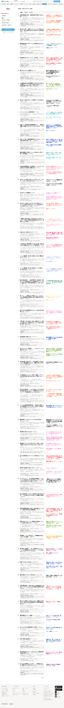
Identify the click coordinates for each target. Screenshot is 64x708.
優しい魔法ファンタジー (52, 553)
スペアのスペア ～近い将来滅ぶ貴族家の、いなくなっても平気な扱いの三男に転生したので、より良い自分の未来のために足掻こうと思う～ (32, 480)
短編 (8, 19)
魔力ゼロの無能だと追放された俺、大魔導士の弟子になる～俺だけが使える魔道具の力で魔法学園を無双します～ (32, 602)
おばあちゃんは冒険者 (25, 192)
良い (47, 130)
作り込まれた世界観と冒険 (53, 619)
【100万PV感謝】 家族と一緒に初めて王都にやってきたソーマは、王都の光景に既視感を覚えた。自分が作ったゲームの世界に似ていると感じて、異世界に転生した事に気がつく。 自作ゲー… (32, 183)
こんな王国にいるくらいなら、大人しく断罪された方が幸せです (54, 220)
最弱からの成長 (5, 22)
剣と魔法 (4, 25)
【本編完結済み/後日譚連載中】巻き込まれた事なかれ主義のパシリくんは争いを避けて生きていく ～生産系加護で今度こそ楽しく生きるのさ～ (32, 84)
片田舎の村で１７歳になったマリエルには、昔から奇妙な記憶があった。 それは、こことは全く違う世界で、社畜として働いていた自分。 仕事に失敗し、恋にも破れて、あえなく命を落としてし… (32, 448)
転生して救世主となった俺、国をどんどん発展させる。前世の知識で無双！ (54, 141)
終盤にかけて (49, 47)
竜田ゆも (31, 349)
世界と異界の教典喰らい (25, 638)
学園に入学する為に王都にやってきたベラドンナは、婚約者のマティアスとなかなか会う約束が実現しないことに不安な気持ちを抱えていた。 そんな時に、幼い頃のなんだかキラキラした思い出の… (32, 577)
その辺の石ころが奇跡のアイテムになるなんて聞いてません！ (53, 323)
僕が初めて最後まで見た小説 (53, 157)
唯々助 (35, 206)
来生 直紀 (27, 298)
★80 (21, 609)
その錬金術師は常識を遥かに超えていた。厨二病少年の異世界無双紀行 (54, 282)
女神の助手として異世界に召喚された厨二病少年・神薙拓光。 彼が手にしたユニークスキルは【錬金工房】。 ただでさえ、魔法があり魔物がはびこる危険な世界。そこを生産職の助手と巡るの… (32, 286)
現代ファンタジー (26, 159)
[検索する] (34, 1)
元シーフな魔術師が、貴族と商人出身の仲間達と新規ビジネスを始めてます (54, 270)
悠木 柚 (33, 192)
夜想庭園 (42, 57)
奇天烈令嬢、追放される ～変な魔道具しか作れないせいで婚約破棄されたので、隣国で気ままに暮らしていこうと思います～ (32, 363)
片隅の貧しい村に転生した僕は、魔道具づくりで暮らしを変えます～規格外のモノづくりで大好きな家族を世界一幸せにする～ (32, 323)
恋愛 (24, 173)
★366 (21, 355)
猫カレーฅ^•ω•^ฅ (35, 653)
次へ (43, 677)
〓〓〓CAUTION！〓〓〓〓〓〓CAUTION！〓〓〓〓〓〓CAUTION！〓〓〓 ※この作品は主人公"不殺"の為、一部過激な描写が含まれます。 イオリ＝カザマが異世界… (32, 590)
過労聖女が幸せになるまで (26, 431)
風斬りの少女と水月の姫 (25, 562)
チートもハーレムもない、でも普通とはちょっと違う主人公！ (53, 258)
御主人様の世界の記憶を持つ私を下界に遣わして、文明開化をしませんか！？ (54, 457)
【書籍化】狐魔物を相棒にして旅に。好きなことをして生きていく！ (54, 31)
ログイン (51, 1)
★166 (21, 528)
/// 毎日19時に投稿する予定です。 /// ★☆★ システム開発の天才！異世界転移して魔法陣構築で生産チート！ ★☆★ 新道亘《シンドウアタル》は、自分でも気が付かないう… (32, 114)
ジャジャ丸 (28, 603)
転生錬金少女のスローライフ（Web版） (29, 57)
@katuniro (34, 336)
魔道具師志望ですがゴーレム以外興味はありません (32, 43)
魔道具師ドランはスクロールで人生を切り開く (31, 419)
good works (49, 88)
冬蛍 (35, 70)
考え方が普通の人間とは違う (53, 34)
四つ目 (35, 232)
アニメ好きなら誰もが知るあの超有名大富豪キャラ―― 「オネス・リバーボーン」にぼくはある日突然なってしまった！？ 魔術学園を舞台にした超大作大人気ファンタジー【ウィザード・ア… (32, 301)
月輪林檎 (40, 627)
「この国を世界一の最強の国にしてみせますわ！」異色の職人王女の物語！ (54, 395)
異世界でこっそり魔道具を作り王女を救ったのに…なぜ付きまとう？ (54, 17)
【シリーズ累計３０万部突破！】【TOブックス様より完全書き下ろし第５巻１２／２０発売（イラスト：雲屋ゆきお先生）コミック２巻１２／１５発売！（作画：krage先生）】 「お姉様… (32, 247)
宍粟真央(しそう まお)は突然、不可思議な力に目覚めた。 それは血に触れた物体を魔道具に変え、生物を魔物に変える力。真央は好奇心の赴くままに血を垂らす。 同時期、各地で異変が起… (32, 208)
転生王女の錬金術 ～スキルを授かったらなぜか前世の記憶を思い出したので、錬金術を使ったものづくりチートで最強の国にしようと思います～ (32, 391)
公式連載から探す (4, 693)
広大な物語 (49, 261)
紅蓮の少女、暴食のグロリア (26, 232)
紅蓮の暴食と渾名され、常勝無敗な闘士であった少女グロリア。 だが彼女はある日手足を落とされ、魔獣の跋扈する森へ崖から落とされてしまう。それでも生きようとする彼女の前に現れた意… (32, 234)
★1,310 (21, 198)
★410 (21, 317)
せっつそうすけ (37, 615)
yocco (38, 167)
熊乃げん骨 (32, 407)
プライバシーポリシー (47, 698)
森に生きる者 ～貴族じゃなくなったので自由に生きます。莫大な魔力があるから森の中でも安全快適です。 (32, 30)
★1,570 (21, 159)
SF (13, 689)
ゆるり (25, 31)
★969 (21, 211)
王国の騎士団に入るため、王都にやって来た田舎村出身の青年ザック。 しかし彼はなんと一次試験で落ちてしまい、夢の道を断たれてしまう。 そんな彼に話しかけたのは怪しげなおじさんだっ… (32, 410)
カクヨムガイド (46, 688)
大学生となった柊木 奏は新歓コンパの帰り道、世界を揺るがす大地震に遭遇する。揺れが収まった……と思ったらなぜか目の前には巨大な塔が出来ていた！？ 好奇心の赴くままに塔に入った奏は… (32, 156)
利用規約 (45, 693)
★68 (21, 670)
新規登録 (57, 1)
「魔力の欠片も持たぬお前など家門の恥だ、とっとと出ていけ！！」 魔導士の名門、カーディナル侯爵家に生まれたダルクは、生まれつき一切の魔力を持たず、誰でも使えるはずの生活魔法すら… (32, 606)
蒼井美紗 (35, 140)
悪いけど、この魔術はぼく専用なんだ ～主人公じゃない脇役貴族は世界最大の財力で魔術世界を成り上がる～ (32, 297)
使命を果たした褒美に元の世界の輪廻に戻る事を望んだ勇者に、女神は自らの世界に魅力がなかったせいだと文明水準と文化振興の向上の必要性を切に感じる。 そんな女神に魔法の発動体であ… (32, 459)
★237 (21, 451)
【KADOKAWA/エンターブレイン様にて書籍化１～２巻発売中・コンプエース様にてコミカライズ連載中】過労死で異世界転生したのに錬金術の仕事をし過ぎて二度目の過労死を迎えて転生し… (32, 60)
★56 (21, 593)
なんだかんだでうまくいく (53, 76)
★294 (21, 413)
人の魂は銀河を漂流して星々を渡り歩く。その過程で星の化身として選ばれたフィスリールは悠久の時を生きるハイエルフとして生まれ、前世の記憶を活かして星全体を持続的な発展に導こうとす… (32, 525)
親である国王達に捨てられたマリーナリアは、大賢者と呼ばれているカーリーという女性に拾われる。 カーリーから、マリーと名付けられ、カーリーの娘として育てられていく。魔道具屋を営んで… (32, 629)
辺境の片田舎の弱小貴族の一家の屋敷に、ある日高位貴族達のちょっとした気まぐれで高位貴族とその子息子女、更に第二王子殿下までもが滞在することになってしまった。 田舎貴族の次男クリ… (32, 103)
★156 (21, 502)
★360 (21, 369)
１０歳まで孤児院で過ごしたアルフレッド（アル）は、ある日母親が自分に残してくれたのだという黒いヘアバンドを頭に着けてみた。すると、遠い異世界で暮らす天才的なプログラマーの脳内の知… (32, 352)
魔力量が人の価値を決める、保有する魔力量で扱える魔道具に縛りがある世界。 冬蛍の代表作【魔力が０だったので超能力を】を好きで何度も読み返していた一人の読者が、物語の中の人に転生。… (32, 483)
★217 (21, 486)
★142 (21, 580)
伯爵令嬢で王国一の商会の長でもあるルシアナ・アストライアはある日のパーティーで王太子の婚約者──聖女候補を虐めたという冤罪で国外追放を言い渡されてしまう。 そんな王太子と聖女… (32, 224)
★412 (21, 342)
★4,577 (21, 117)
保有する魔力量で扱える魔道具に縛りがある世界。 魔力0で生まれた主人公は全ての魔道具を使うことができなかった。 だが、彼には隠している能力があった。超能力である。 (32, 73)
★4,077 (21, 92)
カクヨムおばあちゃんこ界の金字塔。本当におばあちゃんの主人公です (54, 198)
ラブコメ (14, 690)
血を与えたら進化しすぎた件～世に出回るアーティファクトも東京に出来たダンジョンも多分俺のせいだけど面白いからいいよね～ (32, 205)
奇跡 (3, 19)
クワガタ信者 (29, 588)
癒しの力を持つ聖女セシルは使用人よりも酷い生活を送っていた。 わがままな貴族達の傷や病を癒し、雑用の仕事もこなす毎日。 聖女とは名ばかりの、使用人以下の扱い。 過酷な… (32, 434)
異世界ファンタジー (27, 37)
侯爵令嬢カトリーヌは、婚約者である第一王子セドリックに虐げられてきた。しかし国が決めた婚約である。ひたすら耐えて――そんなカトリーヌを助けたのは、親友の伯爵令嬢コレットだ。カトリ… (32, 499)
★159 (21, 567)
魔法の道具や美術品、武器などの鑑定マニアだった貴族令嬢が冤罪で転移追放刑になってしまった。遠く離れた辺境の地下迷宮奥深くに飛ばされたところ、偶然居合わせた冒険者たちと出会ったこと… (32, 618)
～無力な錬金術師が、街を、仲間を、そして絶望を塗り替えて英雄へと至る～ (54, 510)
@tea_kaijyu (24, 101)
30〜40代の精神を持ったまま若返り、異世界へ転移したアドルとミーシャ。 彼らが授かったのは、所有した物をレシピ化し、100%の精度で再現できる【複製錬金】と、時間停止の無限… (32, 512)
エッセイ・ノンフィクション (17, 693)
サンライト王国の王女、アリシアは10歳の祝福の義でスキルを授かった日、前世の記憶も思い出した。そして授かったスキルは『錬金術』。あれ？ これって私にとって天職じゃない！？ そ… (32, 396)
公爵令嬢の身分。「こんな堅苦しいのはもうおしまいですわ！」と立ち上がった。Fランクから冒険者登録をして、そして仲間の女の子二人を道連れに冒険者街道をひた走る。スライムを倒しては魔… (32, 667)
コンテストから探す (5, 689)
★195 (21, 473)
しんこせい (35, 364)
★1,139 (21, 237)
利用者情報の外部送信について (49, 699)
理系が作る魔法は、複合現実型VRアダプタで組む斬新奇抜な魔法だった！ (54, 350)
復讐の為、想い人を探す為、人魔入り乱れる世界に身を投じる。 (54, 641)
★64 (21, 644)
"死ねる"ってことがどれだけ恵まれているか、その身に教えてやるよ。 (53, 588)
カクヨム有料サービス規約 (48, 694)
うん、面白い (49, 631)
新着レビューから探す (5, 695)
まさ (22, 446)
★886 (21, 250)
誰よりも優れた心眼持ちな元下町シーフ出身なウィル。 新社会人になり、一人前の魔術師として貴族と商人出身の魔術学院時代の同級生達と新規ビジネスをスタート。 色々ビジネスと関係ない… (32, 272)
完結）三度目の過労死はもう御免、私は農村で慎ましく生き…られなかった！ (54, 59)
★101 (21, 542)
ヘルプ (45, 689)
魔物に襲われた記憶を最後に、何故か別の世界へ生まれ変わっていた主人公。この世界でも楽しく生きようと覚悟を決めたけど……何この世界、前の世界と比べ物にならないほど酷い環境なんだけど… (32, 143)
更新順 (26, 12)
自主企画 (34, 688)
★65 (21, 632)
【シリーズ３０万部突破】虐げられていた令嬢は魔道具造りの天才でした (54, 246)
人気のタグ (34, 689)
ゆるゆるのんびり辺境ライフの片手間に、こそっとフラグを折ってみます (53, 102)
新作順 (31, 12)
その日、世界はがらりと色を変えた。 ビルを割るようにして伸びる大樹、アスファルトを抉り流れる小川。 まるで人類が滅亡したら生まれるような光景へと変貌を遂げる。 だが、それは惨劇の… (32, 641)
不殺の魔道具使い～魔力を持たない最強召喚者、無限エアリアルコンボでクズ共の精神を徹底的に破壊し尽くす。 (32, 587)
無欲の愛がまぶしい (51, 461)
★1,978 (21, 173)
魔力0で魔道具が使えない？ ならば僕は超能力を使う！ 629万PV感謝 (54, 72)
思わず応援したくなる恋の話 (53, 448)
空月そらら (34, 324)
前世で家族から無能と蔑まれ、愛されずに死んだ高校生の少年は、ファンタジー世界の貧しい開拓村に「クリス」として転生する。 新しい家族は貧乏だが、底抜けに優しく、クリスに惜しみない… (32, 326)
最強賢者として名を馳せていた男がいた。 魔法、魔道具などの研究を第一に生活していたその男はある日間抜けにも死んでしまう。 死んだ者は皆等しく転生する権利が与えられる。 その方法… (32, 539)
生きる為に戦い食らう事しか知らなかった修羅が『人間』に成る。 (54, 234)
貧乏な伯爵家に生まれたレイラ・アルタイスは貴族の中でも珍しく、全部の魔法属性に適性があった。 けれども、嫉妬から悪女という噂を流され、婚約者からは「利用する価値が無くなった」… (32, 314)
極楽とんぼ (26, 257)
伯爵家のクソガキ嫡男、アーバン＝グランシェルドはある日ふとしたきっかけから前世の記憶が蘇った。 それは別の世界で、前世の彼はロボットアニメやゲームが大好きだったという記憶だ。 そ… (32, 47)
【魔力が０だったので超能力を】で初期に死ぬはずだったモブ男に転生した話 (53, 480)
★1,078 (21, 186)
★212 (21, 437)
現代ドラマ (24, 690)
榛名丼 (42, 245)
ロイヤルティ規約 (50, 693)
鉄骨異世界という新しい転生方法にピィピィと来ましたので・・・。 (54, 473)
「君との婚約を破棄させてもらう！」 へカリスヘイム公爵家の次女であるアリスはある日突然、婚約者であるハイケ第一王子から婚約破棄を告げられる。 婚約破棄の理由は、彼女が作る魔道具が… (32, 366)
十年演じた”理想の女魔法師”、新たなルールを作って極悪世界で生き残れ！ (54, 377)
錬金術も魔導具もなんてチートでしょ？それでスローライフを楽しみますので (54, 168)
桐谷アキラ (22, 377)
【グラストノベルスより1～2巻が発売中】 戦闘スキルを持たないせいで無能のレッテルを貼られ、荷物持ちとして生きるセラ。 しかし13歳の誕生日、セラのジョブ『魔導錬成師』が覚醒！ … (32, 130)
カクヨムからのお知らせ (48, 690)
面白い (48, 208)
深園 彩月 (32, 536)
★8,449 (21, 63)
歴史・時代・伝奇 (25, 693)
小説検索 (34, 694)
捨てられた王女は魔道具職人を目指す (28, 627)
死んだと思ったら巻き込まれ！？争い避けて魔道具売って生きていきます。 (54, 85)
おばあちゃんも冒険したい (53, 193)
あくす (39, 509)
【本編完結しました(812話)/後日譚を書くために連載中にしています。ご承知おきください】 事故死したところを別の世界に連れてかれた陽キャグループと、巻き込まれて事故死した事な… (32, 89)
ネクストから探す (4, 688)
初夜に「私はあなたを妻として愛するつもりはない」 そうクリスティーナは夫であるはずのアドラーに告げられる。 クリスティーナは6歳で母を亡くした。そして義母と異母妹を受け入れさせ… (32, 170)
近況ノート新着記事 (36, 693)
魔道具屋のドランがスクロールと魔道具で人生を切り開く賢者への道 (54, 421)
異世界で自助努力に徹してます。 (27, 467)
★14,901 (21, 50)
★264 (21, 383)
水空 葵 (33, 221)
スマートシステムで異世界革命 (27, 112)
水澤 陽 (31, 153)
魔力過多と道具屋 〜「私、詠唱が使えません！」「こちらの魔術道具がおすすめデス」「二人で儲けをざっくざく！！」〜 (32, 550)
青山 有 (24, 284)
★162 (21, 515)
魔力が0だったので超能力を (26, 70)
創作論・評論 (15, 694)
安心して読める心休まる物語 (53, 144)
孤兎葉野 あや (35, 562)
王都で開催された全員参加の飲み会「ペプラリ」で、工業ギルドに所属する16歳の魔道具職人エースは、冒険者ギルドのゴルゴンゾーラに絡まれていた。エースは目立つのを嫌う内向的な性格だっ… (32, 655)
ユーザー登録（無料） (10, 31)
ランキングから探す (5, 690)
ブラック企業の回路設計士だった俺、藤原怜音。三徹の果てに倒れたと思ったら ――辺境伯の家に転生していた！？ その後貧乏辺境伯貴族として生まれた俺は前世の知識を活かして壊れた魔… (32, 19)
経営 (9, 25)
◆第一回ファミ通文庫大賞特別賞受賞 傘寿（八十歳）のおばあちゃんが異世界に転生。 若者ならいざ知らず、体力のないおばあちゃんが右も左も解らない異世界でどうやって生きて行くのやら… (32, 195)
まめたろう (25, 16)
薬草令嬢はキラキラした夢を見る (27, 574)
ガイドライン (46, 697)
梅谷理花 (33, 551)
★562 (21, 289)
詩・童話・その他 (25, 694)
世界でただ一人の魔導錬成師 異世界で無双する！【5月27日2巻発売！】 (54, 127)
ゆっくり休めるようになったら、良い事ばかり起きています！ (53, 433)
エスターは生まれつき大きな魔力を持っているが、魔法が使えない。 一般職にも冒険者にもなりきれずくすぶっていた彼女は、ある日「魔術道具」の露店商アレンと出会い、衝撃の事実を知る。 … (32, 554)
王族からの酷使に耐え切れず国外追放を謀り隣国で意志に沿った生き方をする (54, 439)
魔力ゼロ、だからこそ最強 (53, 601)
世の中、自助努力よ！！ (52, 468)
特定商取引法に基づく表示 (48, 695)
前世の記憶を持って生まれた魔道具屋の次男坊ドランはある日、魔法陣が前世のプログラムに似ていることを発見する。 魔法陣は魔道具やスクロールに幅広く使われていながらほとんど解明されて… (32, 423)
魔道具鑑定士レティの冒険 (26, 615)
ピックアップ (35, 690)
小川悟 (36, 112)
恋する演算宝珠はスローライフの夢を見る (29, 455)
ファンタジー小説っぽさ (52, 105)
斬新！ (48, 300)
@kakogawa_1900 (24, 420)
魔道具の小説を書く (8, 29)
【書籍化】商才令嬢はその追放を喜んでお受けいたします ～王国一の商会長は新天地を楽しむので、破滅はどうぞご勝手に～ (32, 220)
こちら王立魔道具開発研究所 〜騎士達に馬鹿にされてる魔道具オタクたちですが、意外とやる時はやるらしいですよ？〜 (32, 406)
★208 (21, 426)
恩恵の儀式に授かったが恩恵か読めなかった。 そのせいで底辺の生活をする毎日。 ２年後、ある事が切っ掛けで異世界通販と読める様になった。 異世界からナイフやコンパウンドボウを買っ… (32, 339)
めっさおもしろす (51, 380)
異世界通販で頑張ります (25, 336)
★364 (21, 329)
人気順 (21, 12)
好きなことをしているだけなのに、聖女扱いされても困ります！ (54, 312)
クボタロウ (34, 638)
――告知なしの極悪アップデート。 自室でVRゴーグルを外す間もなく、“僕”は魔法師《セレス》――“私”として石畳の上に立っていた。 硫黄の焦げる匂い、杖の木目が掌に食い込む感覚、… (32, 380)
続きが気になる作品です (52, 237)
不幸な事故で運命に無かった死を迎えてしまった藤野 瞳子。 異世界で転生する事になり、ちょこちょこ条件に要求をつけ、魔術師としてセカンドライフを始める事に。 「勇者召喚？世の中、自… (32, 470)
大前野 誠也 (23, 44)
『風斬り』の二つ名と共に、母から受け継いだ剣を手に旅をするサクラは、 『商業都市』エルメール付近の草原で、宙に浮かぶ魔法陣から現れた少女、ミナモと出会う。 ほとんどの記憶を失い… (32, 564)
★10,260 (21, 37)
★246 (21, 462)
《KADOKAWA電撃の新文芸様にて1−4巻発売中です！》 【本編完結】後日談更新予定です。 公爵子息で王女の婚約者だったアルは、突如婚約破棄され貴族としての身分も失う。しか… (32, 34)
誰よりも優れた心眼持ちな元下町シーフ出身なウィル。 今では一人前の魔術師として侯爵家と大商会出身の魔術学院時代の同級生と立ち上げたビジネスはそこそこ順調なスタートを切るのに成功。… (32, 259)
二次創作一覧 (4, 694)
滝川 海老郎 (41, 665)
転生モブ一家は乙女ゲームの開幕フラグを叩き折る (32, 100)
